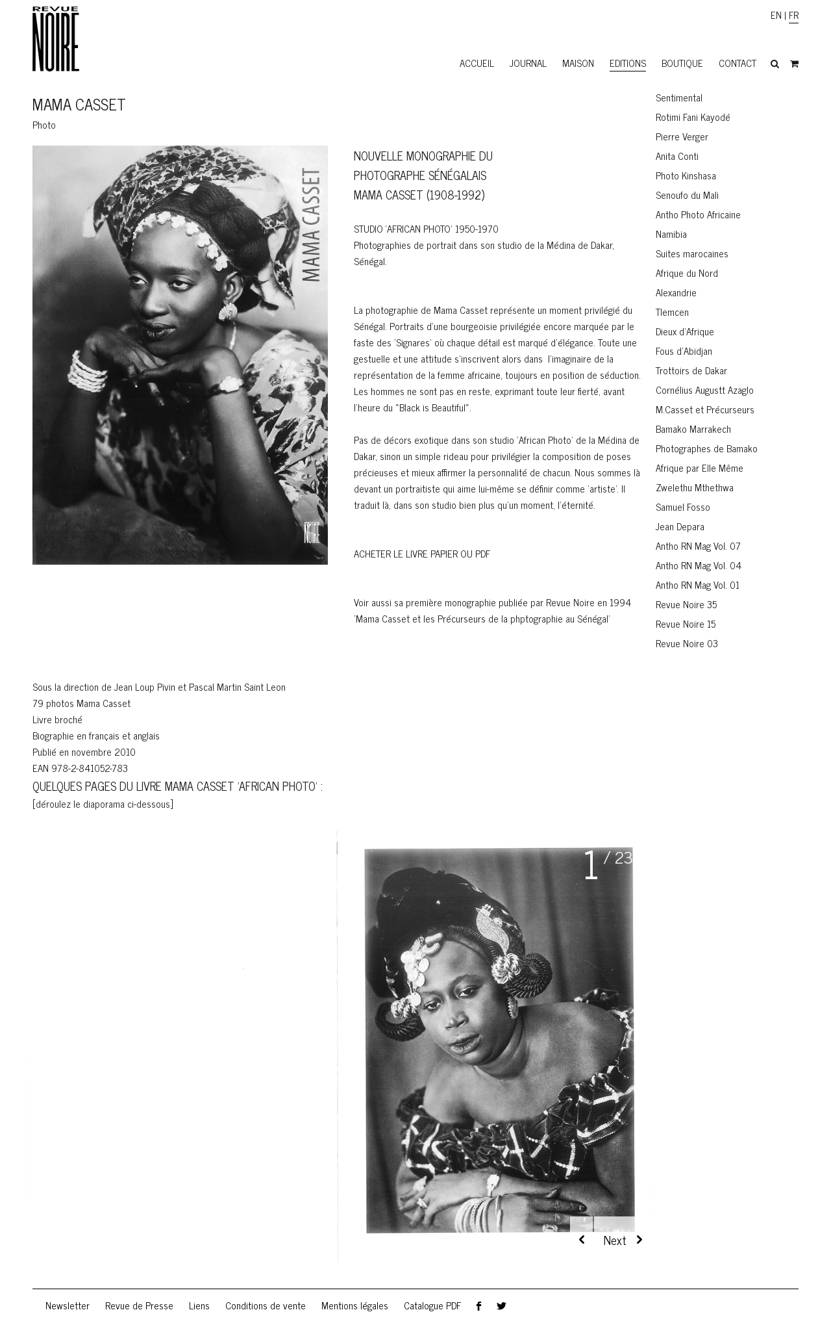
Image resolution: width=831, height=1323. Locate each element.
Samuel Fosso (683, 506)
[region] (337, 1060)
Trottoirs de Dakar (691, 370)
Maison (578, 63)
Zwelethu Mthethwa (695, 487)
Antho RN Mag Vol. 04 (698, 565)
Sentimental (679, 97)
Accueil (477, 63)
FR (794, 14)
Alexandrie (676, 292)
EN (776, 14)
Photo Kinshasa (686, 175)
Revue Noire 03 (687, 643)
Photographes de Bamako (707, 448)
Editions (628, 63)
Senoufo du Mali (687, 194)
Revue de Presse (139, 1305)
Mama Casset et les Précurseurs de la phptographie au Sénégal (482, 618)
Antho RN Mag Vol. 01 (697, 584)
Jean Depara (680, 526)
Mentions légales (354, 1305)
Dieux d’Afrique (685, 331)
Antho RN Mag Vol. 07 (698, 545)
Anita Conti (677, 156)
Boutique (682, 63)
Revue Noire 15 (685, 623)
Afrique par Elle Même (699, 467)
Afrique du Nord (687, 272)
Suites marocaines (692, 253)
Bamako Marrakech (693, 428)
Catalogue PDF (432, 1305)
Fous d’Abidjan (684, 350)
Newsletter (67, 1305)
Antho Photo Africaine (698, 214)
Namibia (671, 233)
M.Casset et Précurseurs (705, 409)
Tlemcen (672, 311)
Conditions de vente (265, 1305)
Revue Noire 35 (686, 604)
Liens (199, 1305)
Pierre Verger (682, 136)
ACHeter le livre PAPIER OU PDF (422, 553)
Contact (737, 63)
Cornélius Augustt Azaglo (705, 389)
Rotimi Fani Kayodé (693, 117)
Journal (528, 63)
